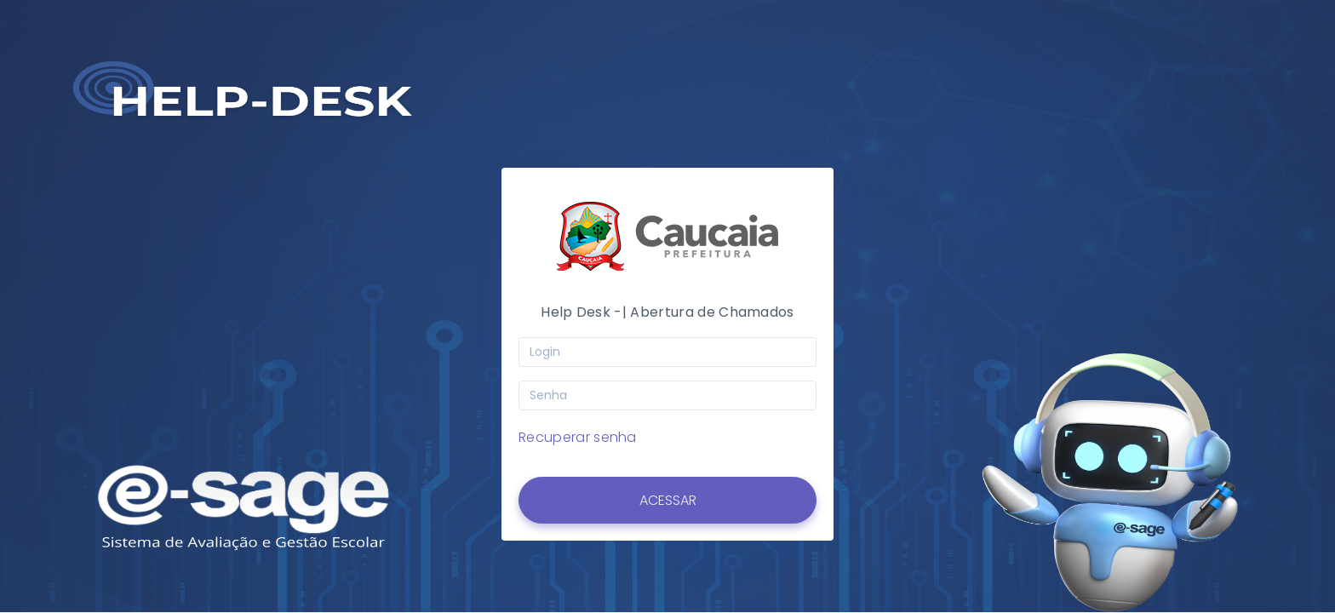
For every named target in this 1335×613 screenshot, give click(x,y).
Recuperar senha (578, 437)
